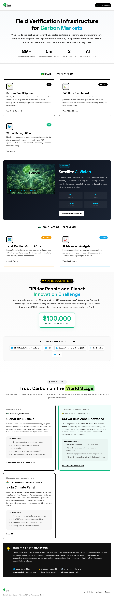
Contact (108, 592)
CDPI (57, 354)
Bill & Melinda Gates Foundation (25, 348)
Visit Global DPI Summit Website (20, 463)
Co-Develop (96, 348)
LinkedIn (99, 592)
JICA (48, 348)
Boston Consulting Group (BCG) (70, 348)
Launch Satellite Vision (71, 214)
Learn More (12, 534)
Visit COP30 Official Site (73, 466)
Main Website (88, 592)
